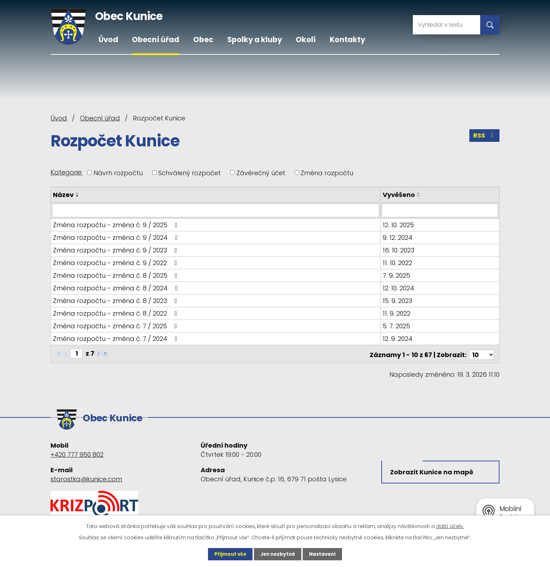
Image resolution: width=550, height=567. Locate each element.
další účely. (450, 525)
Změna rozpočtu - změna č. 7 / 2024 (116, 338)
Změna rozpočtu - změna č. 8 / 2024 (117, 287)
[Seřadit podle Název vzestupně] (77, 193)
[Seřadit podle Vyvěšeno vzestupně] (419, 193)
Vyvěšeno (399, 194)
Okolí (306, 39)
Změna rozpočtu (327, 172)
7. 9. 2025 (396, 275)
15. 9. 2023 (397, 300)
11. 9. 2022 (397, 313)
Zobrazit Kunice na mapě (432, 469)
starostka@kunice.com (86, 475)
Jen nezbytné (277, 554)
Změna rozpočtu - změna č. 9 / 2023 (116, 249)
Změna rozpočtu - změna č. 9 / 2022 (116, 262)
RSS (484, 136)
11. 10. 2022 (397, 262)
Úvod (108, 39)
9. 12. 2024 (398, 237)
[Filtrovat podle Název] (216, 210)
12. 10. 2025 (398, 224)
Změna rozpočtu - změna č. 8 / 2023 (116, 300)
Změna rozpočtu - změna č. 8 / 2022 (116, 313)
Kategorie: (66, 172)
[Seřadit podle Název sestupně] (77, 196)
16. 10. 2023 (399, 249)
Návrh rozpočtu (118, 172)
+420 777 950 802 (77, 450)
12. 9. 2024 (398, 338)
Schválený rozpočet (189, 172)
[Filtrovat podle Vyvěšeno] (440, 210)
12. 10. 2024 (399, 287)
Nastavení (324, 554)
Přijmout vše (228, 554)
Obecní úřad (155, 39)
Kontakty (347, 39)
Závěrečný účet (260, 172)
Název (63, 194)
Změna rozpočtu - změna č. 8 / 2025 (116, 275)
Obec (203, 39)
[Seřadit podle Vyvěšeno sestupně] (419, 196)
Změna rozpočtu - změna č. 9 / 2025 (116, 224)
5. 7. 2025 (396, 325)
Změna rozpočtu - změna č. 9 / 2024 (117, 237)
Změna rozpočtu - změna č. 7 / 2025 (116, 325)
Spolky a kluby (254, 39)
